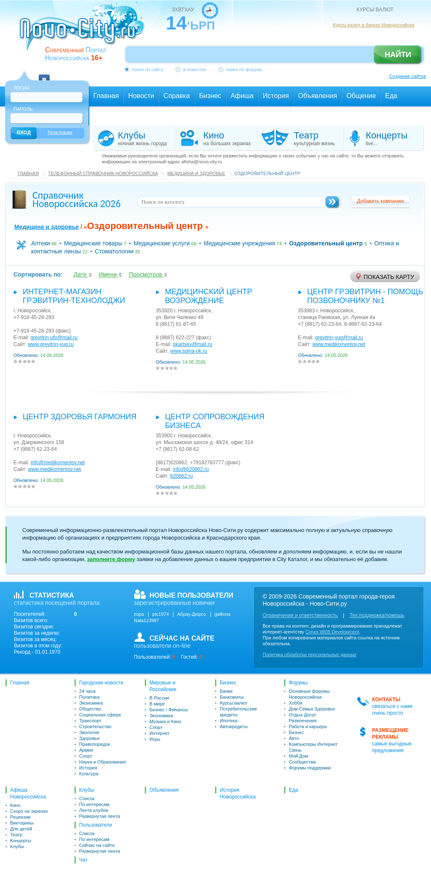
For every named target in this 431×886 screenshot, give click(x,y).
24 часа (87, 691)
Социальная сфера (100, 714)
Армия (86, 750)
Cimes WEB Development (332, 631)
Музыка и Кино (165, 721)
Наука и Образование (102, 761)
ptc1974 (160, 614)
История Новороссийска (237, 793)
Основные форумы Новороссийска (309, 694)
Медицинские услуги (162, 243)
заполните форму (111, 559)
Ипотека (228, 720)
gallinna (223, 614)
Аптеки (40, 243)
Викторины (22, 822)
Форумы (298, 683)
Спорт (85, 755)
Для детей (21, 828)
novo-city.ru (85, 33)
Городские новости (101, 683)
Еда (293, 790)
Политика (89, 697)
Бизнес (228, 683)
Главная (28, 173)
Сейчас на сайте (97, 845)
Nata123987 (146, 620)
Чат (83, 860)
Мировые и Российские (162, 686)
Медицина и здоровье (196, 173)
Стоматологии (114, 251)
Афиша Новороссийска (28, 793)
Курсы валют (233, 702)
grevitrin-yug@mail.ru (339, 338)
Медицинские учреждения (239, 243)
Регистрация (60, 132)
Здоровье (89, 738)
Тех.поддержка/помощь (376, 615)
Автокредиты (233, 726)
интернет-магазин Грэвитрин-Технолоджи (74, 296)
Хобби (295, 702)
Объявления (163, 790)
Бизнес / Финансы (168, 709)
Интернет (159, 733)
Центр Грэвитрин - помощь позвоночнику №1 (365, 296)
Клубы (17, 846)
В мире (157, 703)
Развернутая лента (99, 816)
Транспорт (90, 720)
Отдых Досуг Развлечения (303, 717)
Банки (226, 691)
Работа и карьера (308, 726)
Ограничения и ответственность (300, 615)
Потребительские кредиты (238, 711)
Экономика (91, 702)
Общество (90, 708)
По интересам (94, 804)
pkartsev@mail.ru (193, 344)
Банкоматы (232, 697)
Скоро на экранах (29, 811)
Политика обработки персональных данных (310, 654)
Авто (294, 738)
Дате (83, 274)
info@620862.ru (191, 469)
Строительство (95, 726)
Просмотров (148, 274)
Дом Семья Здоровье (312, 708)
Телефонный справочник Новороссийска (103, 173)
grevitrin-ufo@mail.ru (54, 338)
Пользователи (95, 825)
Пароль (22, 109)
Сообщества (302, 761)
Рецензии (20, 816)
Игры (154, 739)
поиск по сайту (147, 69)
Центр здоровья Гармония (79, 416)
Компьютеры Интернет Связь (313, 747)
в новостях (194, 69)
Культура (88, 773)
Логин (21, 87)
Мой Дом (298, 755)
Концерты (20, 840)
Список (87, 798)
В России (159, 697)
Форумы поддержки (310, 767)
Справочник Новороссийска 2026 (76, 199)
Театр (16, 834)
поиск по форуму (244, 69)
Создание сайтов (407, 76)
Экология (89, 732)
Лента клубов (93, 810)
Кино (15, 805)
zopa (139, 614)
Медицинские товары (93, 243)
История (88, 767)
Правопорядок (94, 744)
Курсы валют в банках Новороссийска (374, 24)
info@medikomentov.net (58, 463)
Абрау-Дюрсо (191, 614)
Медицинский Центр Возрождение (208, 296)
